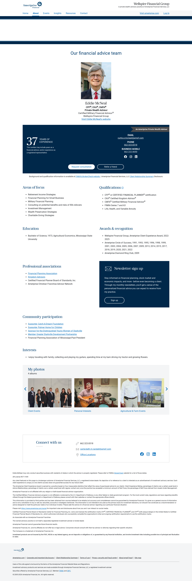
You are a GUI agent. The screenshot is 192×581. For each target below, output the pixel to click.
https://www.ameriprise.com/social (34, 508)
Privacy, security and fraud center (104, 558)
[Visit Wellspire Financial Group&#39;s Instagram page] (148, 454)
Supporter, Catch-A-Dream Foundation (45, 324)
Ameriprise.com (19, 558)
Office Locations (88, 454)
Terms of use (85, 558)
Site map (138, 558)
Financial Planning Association (42, 273)
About (36, 13)
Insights (57, 13)
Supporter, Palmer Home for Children (45, 327)
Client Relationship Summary (142, 176)
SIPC (69, 571)
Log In (166, 13)
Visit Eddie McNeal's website (96, 119)
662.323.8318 (130, 145)
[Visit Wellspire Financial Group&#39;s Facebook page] (142, 454)
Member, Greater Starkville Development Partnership (52, 334)
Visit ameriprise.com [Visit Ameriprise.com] (149, 13)
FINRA (61, 571)
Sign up (114, 300)
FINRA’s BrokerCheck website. (88, 176)
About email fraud (125, 558)
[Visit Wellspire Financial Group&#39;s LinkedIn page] (154, 454)
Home (25, 13)
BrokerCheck (118, 473)
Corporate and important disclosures (40, 558)
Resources (71, 13)
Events (46, 13)
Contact (83, 13)
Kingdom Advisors (36, 277)
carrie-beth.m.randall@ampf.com (95, 449)
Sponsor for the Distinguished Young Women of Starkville (55, 331)
